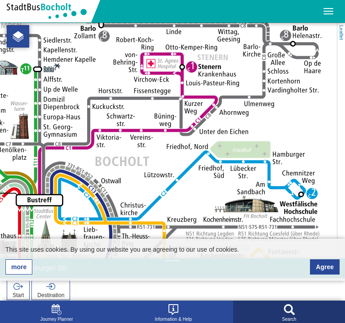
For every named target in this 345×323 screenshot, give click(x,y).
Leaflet (341, 32)
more (19, 267)
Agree (325, 267)
